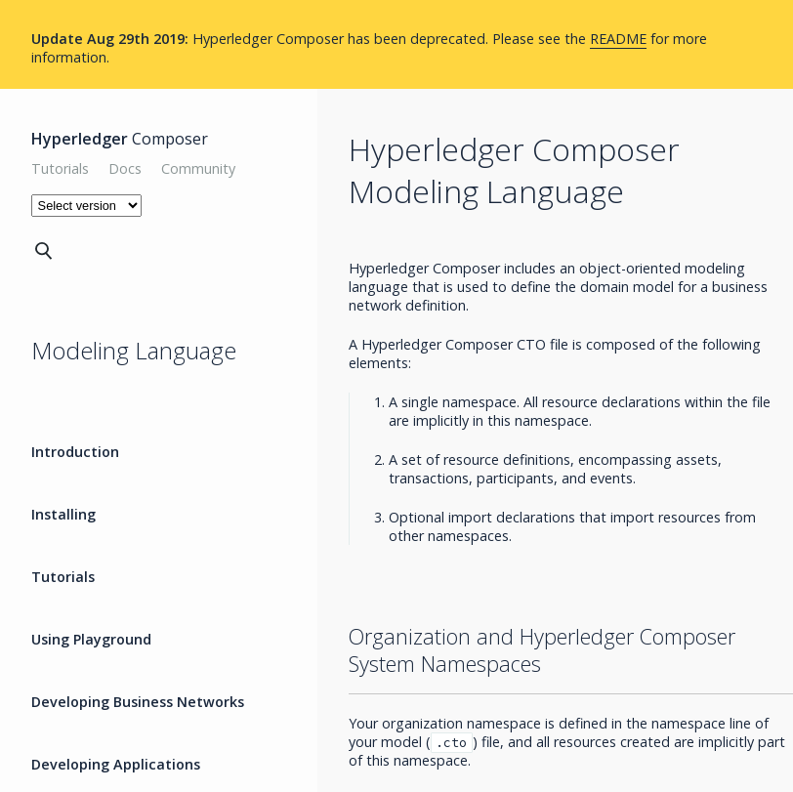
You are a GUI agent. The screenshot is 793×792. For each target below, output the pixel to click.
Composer (119, 138)
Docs (125, 168)
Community (198, 168)
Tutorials (60, 168)
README (618, 38)
